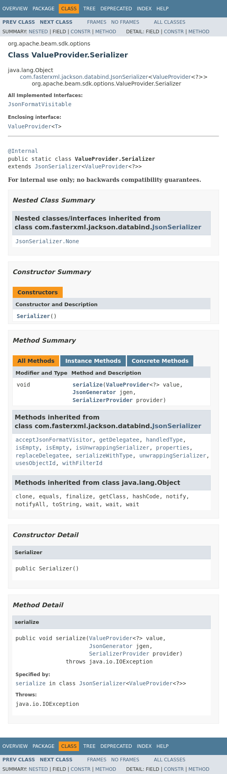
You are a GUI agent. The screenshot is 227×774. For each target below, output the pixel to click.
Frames (97, 22)
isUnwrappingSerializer (112, 447)
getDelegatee (119, 440)
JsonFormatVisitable (39, 104)
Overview (15, 8)
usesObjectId (35, 463)
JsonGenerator (94, 392)
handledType (164, 440)
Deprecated (116, 8)
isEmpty (27, 447)
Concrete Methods (160, 361)
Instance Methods (93, 361)
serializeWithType (104, 455)
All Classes (169, 22)
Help (162, 8)
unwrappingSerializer (172, 455)
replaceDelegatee (42, 455)
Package (43, 8)
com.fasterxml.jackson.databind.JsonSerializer (84, 77)
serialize (88, 384)
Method (105, 31)
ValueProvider (172, 77)
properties (172, 447)
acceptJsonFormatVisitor (53, 440)
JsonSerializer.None (47, 241)
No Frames (125, 22)
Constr (80, 31)
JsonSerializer (58, 166)
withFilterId (82, 463)
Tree (89, 8)
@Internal (23, 151)
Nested (38, 31)
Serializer (33, 316)
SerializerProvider (103, 400)
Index (144, 8)
